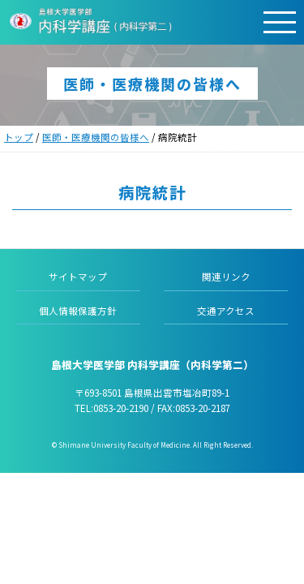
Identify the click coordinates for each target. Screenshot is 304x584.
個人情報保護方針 (78, 310)
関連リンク (226, 276)
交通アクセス (226, 310)
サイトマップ (78, 276)
